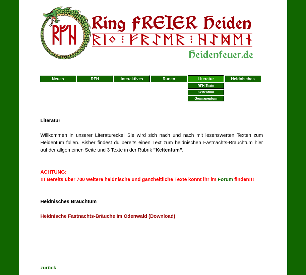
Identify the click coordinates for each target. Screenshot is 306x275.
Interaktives (132, 79)
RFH (95, 79)
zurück (48, 267)
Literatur (206, 79)
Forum (225, 179)
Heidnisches (243, 79)
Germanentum (205, 98)
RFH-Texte (206, 86)
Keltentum (206, 92)
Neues (58, 79)
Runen (169, 79)
